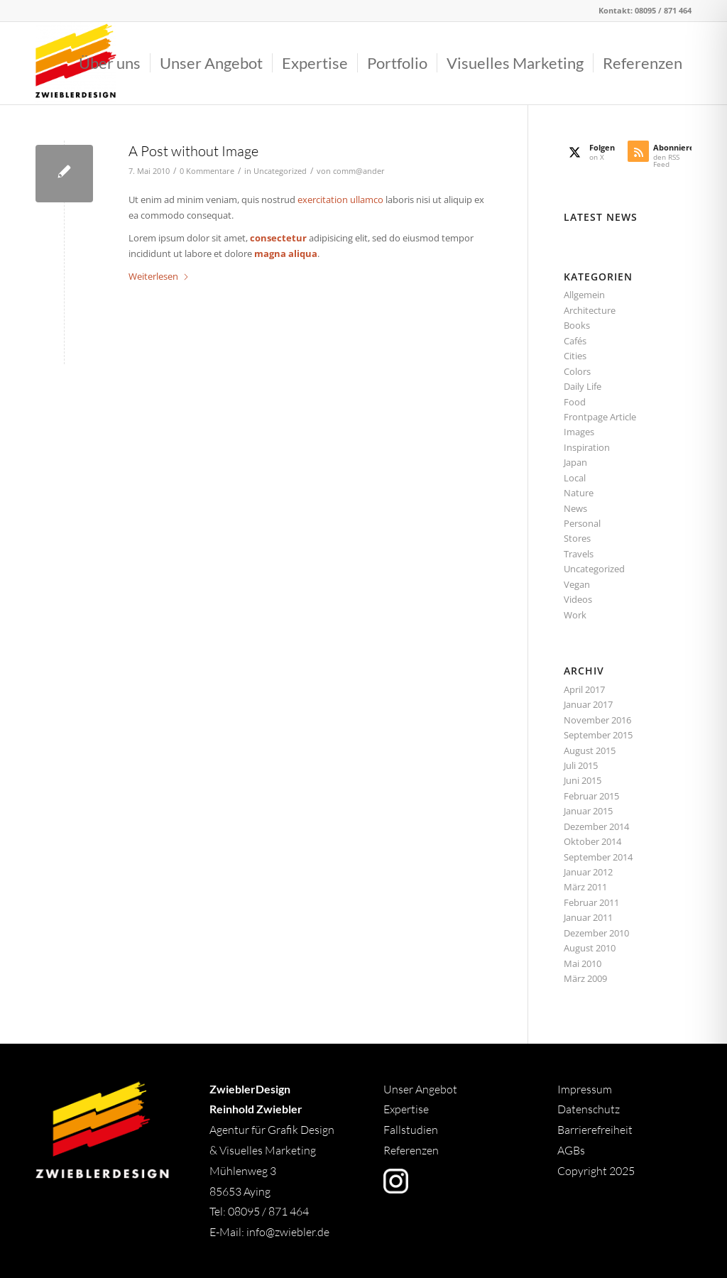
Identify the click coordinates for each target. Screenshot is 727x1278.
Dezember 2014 (596, 826)
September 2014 (598, 857)
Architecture (590, 310)
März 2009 (585, 978)
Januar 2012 (588, 871)
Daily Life (582, 386)
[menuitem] (110, 63)
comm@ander (359, 171)
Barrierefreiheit (595, 1130)
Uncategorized (280, 171)
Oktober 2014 (592, 841)
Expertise (406, 1109)
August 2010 (590, 947)
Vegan (577, 584)
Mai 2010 (582, 963)
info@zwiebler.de (287, 1232)
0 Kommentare (207, 171)
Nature (579, 492)
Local (575, 477)
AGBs (572, 1150)
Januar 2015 (588, 810)
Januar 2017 (588, 704)
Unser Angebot (420, 1089)
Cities (575, 355)
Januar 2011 (588, 917)
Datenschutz (588, 1109)
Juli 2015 (581, 765)
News (575, 508)
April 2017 (584, 689)
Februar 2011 (591, 902)
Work (575, 614)
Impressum (584, 1089)
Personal (582, 523)
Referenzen (411, 1150)
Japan (575, 462)
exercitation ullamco (340, 199)
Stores (577, 538)
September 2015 (598, 734)
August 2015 (590, 750)
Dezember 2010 (596, 933)
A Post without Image (193, 151)
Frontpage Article (600, 416)
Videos (578, 599)
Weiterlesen (159, 276)
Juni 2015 (582, 780)
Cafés (575, 340)
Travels (579, 553)
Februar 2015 (591, 796)
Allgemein (584, 294)
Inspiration (587, 447)
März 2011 (585, 886)
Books (577, 325)
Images (579, 431)
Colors (577, 371)
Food (575, 401)
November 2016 (597, 720)
